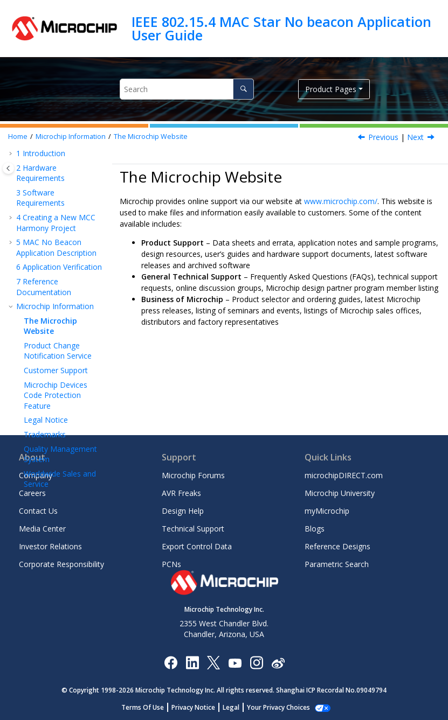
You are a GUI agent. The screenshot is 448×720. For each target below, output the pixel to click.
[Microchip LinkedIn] (192, 662)
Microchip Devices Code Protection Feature (55, 338)
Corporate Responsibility (61, 564)
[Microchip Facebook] (170, 662)
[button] (12, 160)
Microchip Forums (193, 475)
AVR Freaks (181, 493)
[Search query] (187, 89)
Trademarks (45, 377)
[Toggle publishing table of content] (8, 168)
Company (35, 475)
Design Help (183, 511)
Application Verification (59, 210)
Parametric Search (337, 564)
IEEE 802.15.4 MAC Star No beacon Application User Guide (281, 28)
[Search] (243, 89)
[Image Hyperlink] (235, 662)
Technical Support (193, 528)
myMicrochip (327, 511)
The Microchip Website (151, 136)
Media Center (42, 528)
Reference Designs (337, 546)
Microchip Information (71, 136)
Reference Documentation (43, 229)
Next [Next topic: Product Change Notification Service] (415, 137)
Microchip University (340, 493)
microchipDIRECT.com (344, 475)
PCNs (171, 564)
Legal (237, 707)
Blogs (315, 528)
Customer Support (56, 313)
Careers (32, 493)
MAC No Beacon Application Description (56, 190)
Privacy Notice (199, 707)
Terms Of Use (148, 707)
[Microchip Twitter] (213, 662)
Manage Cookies (278, 707)
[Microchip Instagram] (256, 662)
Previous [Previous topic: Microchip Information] (383, 137)
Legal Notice (46, 363)
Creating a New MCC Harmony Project (55, 165)
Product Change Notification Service (58, 293)
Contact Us (38, 511)
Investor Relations (50, 546)
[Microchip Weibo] (278, 662)
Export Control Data (197, 546)
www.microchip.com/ (340, 201)
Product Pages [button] (330, 89)
